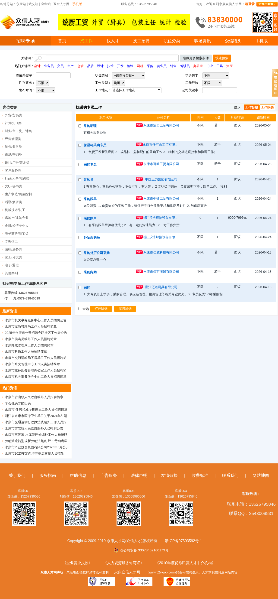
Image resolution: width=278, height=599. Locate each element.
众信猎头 (233, 41)
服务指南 (47, 475)
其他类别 (11, 273)
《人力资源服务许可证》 (123, 563)
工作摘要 (267, 107)
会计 (37, 66)
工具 (219, 66)
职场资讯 (202, 41)
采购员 (88, 180)
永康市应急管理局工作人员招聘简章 (31, 326)
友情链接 (169, 475)
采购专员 (90, 164)
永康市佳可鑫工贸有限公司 (161, 144)
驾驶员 (185, 66)
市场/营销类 (13, 154)
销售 (173, 66)
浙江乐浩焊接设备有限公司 (161, 218)
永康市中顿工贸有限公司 (161, 198)
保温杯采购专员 (95, 145)
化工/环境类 (13, 257)
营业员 (162, 66)
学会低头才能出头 (18, 403)
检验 (130, 66)
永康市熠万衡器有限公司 (161, 271)
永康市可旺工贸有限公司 (161, 164)
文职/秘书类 (13, 186)
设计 (100, 66)
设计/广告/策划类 (17, 162)
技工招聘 (141, 41)
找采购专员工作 (89, 107)
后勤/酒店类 (13, 202)
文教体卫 (11, 241)
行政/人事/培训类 (17, 178)
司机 (140, 66)
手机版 (261, 41)
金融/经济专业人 (16, 226)
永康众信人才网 (127, 572)
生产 (70, 66)
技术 (110, 66)
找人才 (113, 41)
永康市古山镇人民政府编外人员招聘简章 (34, 397)
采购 (150, 66)
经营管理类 (13, 139)
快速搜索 (221, 58)
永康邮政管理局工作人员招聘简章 (29, 345)
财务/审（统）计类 (18, 131)
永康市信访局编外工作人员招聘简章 (31, 339)
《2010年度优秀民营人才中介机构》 (185, 563)
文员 (60, 66)
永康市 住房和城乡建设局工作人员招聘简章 (36, 409)
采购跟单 (90, 199)
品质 (90, 66)
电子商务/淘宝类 (16, 233)
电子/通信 (12, 265)
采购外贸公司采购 (97, 253)
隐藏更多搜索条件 (196, 58)
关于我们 (17, 475)
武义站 (33, 4)
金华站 (46, 4)
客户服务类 (13, 170)
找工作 (86, 41)
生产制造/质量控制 (18, 194)
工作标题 (251, 107)
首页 (62, 41)
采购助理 (90, 126)
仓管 (80, 66)
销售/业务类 (13, 147)
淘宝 (229, 66)
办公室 (198, 66)
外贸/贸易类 (13, 115)
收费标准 (200, 475)
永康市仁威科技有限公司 (161, 252)
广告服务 (108, 475)
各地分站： (8, 4)
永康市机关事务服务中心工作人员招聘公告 (35, 320)
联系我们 (230, 475)
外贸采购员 (92, 237)
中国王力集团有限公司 (161, 179)
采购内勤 (90, 272)
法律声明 (139, 475)
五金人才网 (61, 4)
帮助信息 (78, 475)
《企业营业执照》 (77, 563)
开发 (120, 66)
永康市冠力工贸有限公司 (161, 125)
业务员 (49, 66)
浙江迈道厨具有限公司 (161, 287)
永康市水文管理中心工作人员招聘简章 (32, 364)
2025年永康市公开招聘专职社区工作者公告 (36, 333)
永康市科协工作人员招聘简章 (26, 351)
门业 (209, 66)
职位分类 (172, 41)
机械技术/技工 (15, 210)
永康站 (21, 4)
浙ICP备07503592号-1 (183, 541)
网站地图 (261, 475)
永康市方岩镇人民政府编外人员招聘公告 (34, 428)
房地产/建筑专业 (16, 218)
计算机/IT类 (13, 123)
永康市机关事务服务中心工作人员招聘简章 (35, 376)
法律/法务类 (13, 249)
